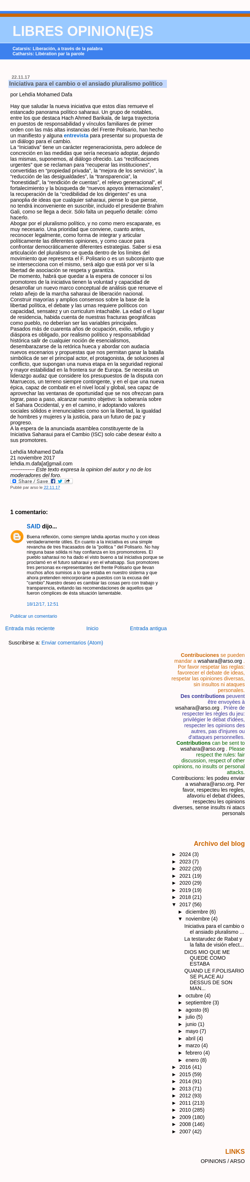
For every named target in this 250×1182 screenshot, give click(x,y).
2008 (186, 1124)
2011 (186, 1103)
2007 (186, 1131)
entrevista (76, 135)
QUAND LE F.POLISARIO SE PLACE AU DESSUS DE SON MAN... (214, 979)
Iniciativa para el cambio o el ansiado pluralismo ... (214, 929)
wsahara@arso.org (220, 661)
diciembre (197, 912)
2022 (186, 868)
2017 (186, 904)
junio (192, 1024)
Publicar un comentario (33, 616)
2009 (186, 1117)
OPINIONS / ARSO (223, 1161)
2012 (186, 1096)
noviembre (198, 919)
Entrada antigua (148, 628)
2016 (186, 1067)
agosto (194, 1010)
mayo (193, 1031)
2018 (186, 897)
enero (193, 1060)
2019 (186, 890)
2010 (186, 1110)
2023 (186, 862)
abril (191, 1038)
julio (191, 1017)
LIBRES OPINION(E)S (82, 31)
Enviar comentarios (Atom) (72, 643)
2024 (186, 854)
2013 (186, 1089)
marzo (193, 1045)
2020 (186, 883)
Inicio (92, 628)
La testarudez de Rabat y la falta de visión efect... (214, 942)
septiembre (199, 1003)
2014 (186, 1081)
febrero (195, 1053)
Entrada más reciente (30, 628)
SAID (33, 526)
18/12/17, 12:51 (43, 604)
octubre (195, 996)
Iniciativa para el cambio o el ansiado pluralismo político (86, 84)
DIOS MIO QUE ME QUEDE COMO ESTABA (207, 958)
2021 (186, 876)
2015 (186, 1074)
